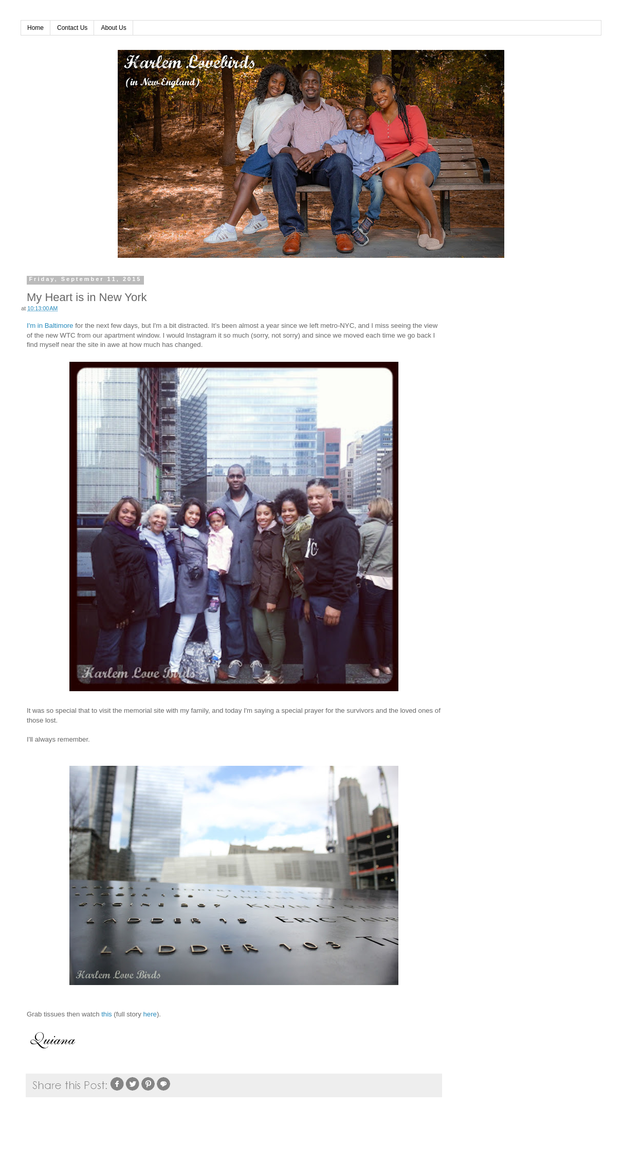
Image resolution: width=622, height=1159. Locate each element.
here (150, 1014)
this (106, 1014)
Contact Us (72, 27)
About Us (113, 27)
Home (35, 27)
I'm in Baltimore (50, 325)
